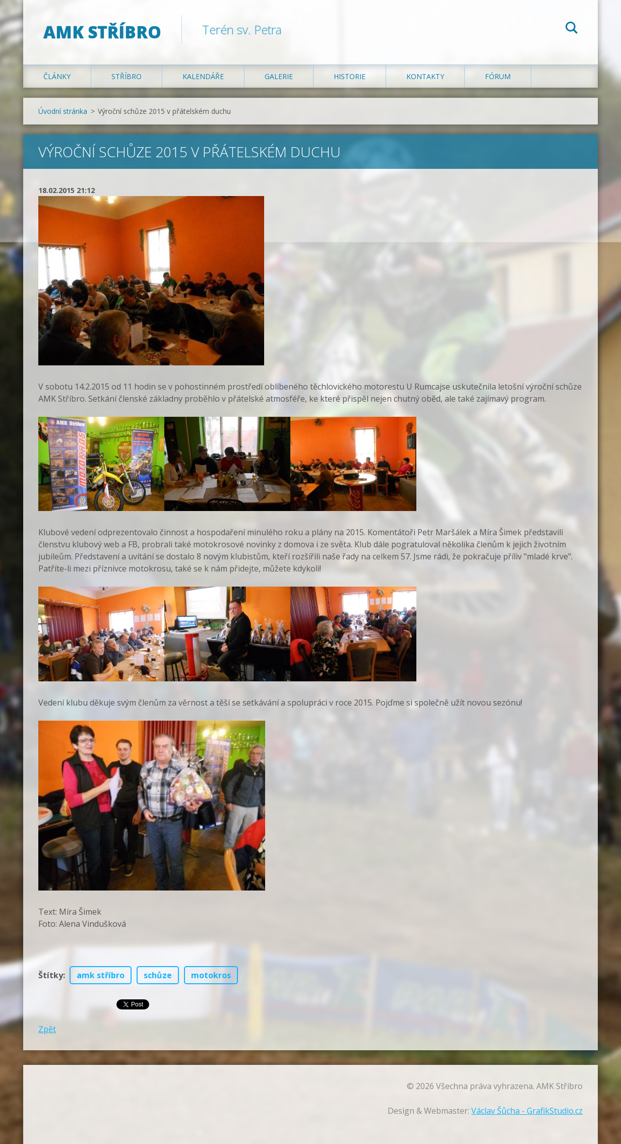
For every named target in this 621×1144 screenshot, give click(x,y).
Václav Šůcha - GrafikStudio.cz (527, 1110)
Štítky (50, 975)
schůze (158, 975)
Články (57, 76)
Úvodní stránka (62, 111)
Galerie (279, 76)
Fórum (498, 76)
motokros (211, 975)
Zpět (47, 1029)
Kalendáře (203, 76)
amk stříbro (101, 975)
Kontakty (425, 76)
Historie (349, 76)
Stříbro (126, 76)
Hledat (572, 29)
